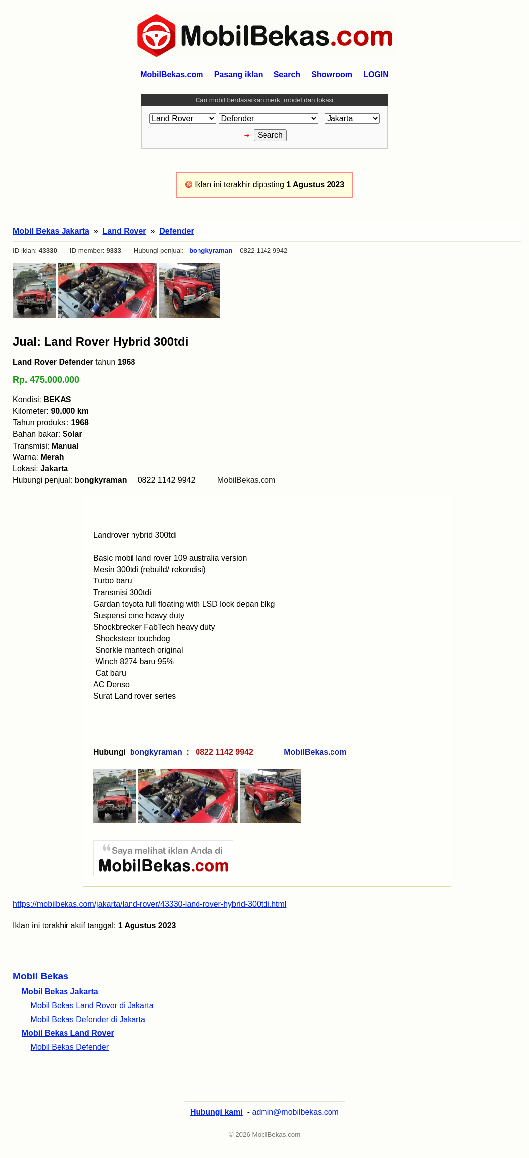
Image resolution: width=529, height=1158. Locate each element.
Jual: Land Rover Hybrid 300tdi (100, 341)
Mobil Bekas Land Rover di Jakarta (92, 1005)
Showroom (331, 74)
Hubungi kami (216, 1112)
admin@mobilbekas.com (295, 1112)
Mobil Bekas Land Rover (68, 1033)
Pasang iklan (238, 74)
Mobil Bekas (40, 976)
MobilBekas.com (246, 480)
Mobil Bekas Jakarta (60, 991)
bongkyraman (210, 250)
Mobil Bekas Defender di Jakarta (88, 1019)
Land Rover (124, 231)
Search (287, 74)
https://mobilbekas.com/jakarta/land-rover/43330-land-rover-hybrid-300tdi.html (149, 904)
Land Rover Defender (53, 362)
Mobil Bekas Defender (70, 1047)
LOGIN (376, 74)
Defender (176, 231)
